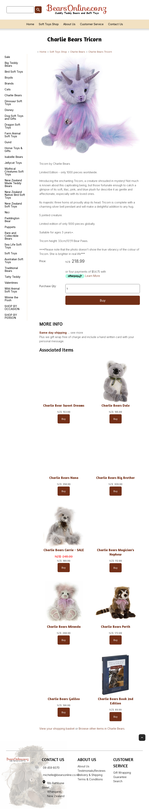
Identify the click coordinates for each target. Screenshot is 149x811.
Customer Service (92, 24)
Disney (9, 110)
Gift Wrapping (122, 772)
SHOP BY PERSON (11, 316)
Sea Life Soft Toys (13, 246)
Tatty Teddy (12, 277)
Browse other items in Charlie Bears (101, 728)
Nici (7, 212)
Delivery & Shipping (90, 775)
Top (142, 737)
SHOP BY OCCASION (12, 307)
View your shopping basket (56, 728)
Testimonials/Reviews (91, 770)
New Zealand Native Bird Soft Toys (15, 194)
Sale (7, 57)
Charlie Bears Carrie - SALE (64, 550)
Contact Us (115, 24)
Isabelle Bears (14, 157)
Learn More (92, 276)
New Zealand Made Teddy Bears (13, 183)
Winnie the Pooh (11, 298)
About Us (69, 24)
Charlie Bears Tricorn (100, 51)
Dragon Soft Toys (12, 126)
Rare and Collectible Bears (11, 235)
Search (117, 781)
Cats (8, 89)
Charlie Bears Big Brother (115, 478)
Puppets (10, 227)
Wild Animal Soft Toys (12, 290)
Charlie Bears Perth (115, 627)
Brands (9, 83)
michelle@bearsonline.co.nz (61, 775)
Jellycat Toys (13, 163)
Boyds (9, 77)
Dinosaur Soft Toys (13, 102)
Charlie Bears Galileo (64, 699)
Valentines (11, 282)
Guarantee (120, 777)
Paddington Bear (12, 219)
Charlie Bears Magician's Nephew (115, 552)
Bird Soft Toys (14, 71)
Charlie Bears (77, 51)
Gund (8, 142)
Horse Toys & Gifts (13, 149)
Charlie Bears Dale (115, 405)
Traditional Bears (11, 269)
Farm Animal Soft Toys (13, 135)
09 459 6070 (51, 767)
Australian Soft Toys (14, 260)
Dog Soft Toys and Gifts (14, 117)
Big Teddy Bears (11, 64)
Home (30, 24)
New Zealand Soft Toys (13, 205)
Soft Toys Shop (49, 24)
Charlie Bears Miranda (64, 627)
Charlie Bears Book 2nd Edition (115, 701)
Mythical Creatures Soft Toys (14, 171)
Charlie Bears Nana (63, 478)
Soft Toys (11, 253)
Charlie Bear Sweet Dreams (63, 405)
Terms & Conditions (90, 779)
